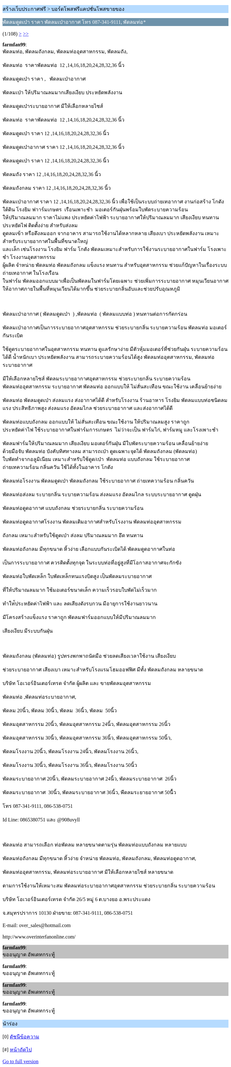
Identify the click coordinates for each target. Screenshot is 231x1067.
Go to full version (20, 1061)
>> (26, 33)
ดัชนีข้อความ (24, 1036)
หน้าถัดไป (21, 1049)
